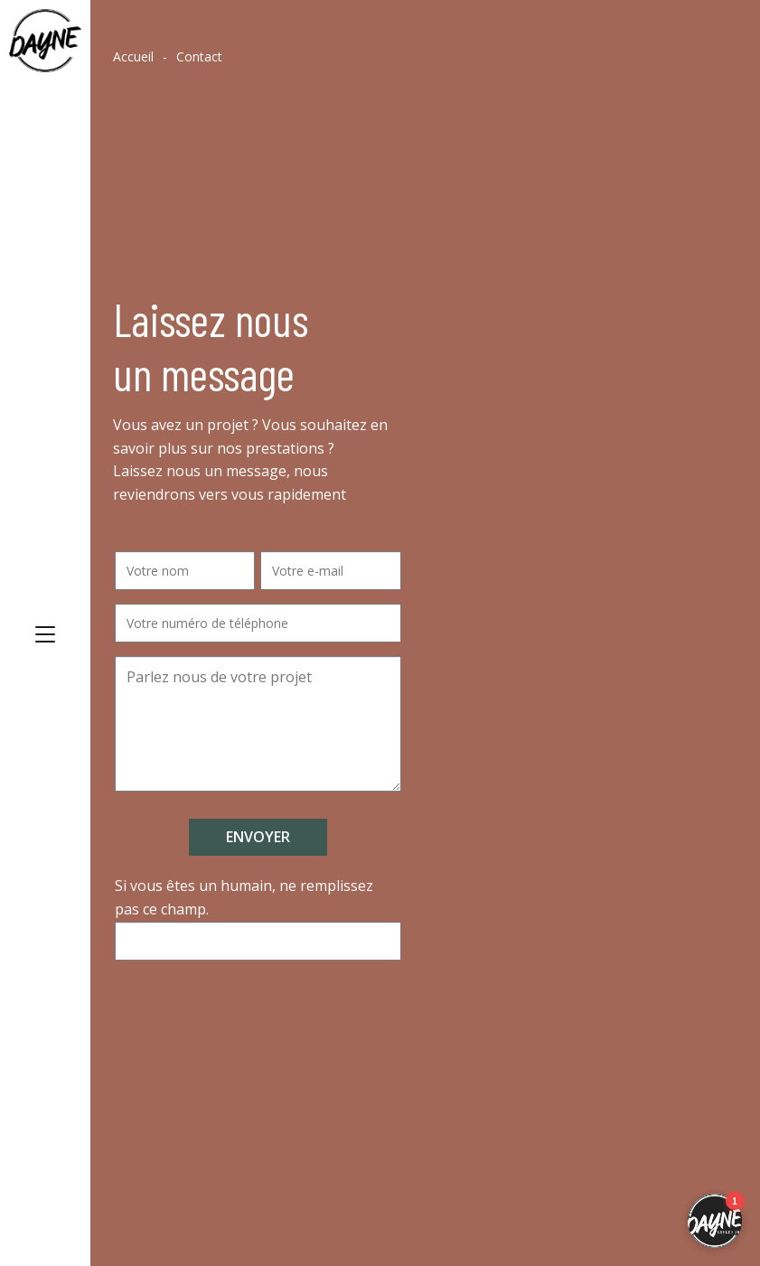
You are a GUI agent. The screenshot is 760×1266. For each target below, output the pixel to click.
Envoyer (258, 837)
